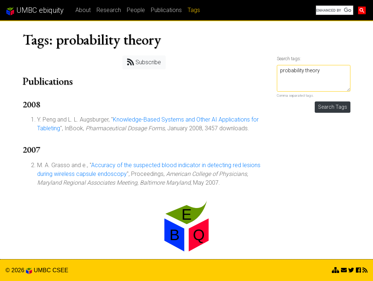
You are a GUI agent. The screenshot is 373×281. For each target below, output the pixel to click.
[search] (334, 10)
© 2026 (18, 270)
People (136, 10)
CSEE (60, 270)
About (83, 10)
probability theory (314, 78)
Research (109, 10)
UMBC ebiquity (35, 10)
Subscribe (144, 62)
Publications (166, 10)
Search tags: (289, 58)
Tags (194, 10)
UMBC (42, 270)
